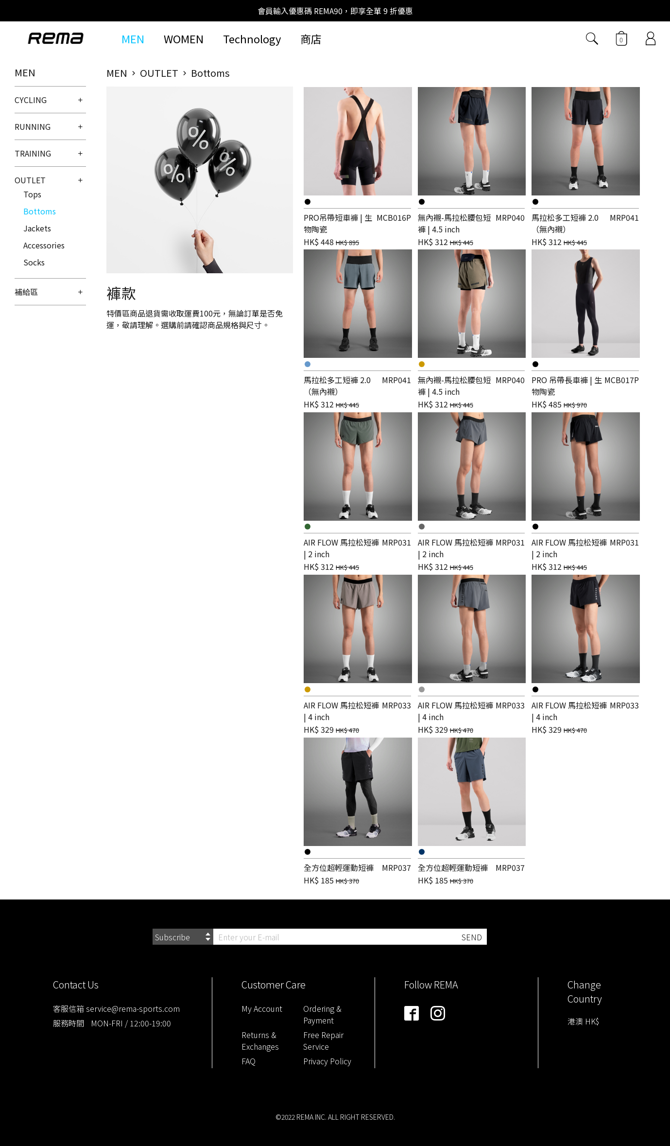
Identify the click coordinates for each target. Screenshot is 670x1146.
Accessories (44, 245)
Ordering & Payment (322, 1014)
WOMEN (184, 38)
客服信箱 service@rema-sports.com (116, 1008)
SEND (472, 937)
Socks (34, 262)
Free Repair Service (323, 1040)
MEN (132, 38)
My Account (261, 1008)
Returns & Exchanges (260, 1040)
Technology (252, 38)
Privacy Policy (327, 1061)
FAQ (248, 1061)
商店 (311, 38)
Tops (32, 194)
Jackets (37, 228)
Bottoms (39, 211)
